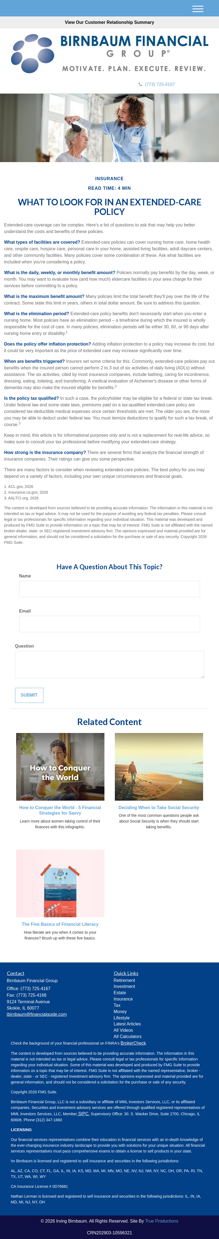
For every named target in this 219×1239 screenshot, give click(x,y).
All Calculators (128, 1036)
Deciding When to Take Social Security (159, 807)
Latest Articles (127, 1024)
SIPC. (83, 1113)
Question (24, 646)
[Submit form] (29, 695)
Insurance (123, 999)
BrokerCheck (133, 1043)
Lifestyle (122, 1018)
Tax (117, 1005)
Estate (120, 992)
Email (25, 611)
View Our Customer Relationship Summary (109, 22)
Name (25, 576)
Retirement (124, 980)
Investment (124, 986)
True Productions (161, 1221)
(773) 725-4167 (157, 84)
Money (120, 1011)
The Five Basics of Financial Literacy (60, 924)
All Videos (123, 1030)
